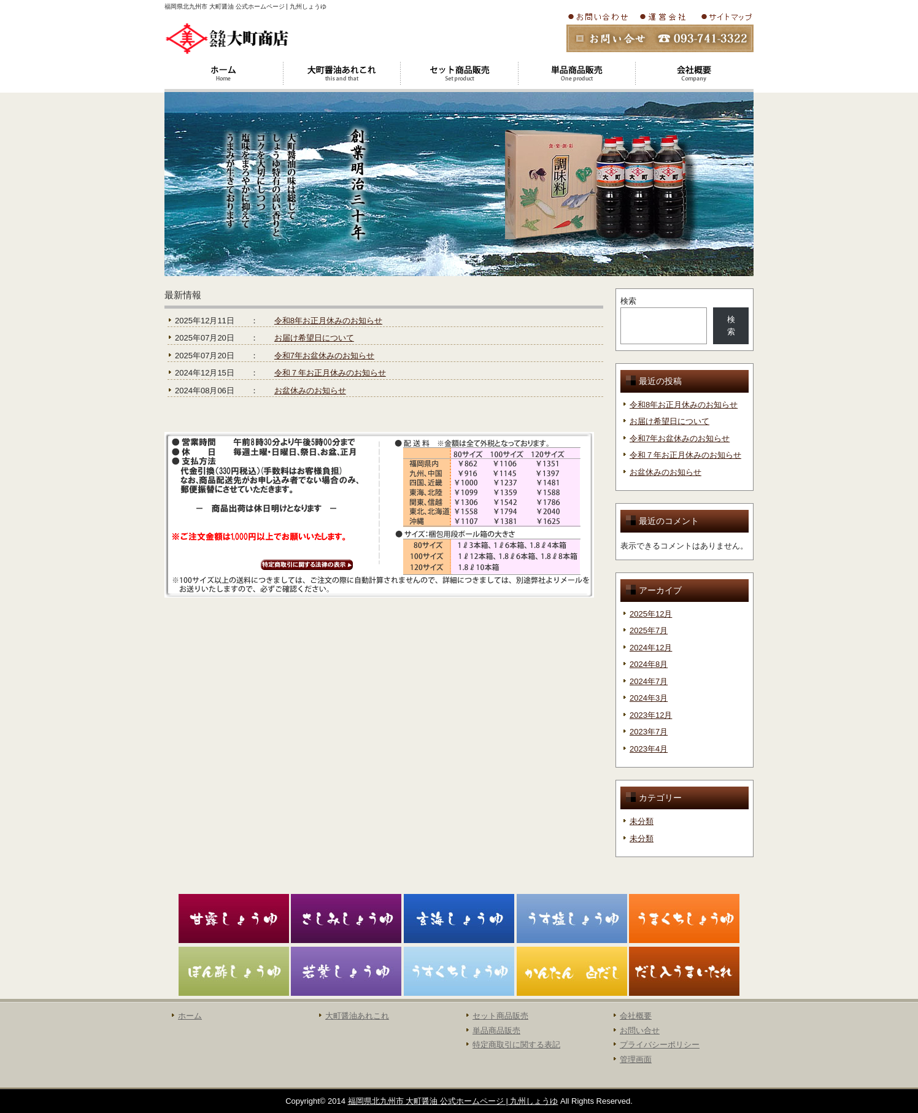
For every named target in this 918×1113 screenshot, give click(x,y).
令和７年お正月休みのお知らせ (330, 372)
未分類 (642, 821)
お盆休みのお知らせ (310, 390)
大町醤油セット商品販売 (459, 73)
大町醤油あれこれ (341, 73)
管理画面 (636, 1059)
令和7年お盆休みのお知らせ (324, 355)
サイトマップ (726, 16)
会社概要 (666, 16)
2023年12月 (651, 715)
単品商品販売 (496, 1030)
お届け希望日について (314, 337)
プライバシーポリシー (660, 1044)
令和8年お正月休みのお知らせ (328, 320)
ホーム (223, 73)
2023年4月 (649, 748)
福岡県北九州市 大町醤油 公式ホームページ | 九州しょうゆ (453, 1101)
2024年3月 (649, 698)
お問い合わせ (600, 16)
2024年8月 (649, 664)
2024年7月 (649, 681)
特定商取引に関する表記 (516, 1044)
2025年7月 (649, 630)
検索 (628, 301)
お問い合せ (640, 1030)
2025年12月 (651, 613)
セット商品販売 (500, 1015)
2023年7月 (649, 731)
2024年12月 (651, 647)
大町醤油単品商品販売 (577, 73)
